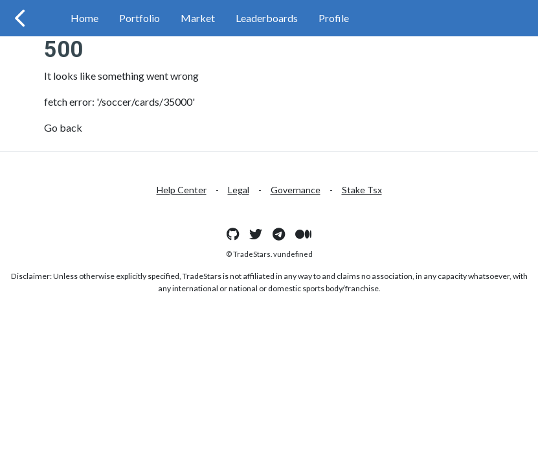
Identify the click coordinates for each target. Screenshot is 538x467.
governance (295, 189)
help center (182, 189)
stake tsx (362, 189)
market (198, 18)
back (71, 127)
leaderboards (267, 18)
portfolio (139, 18)
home (84, 18)
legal (238, 189)
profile (334, 18)
